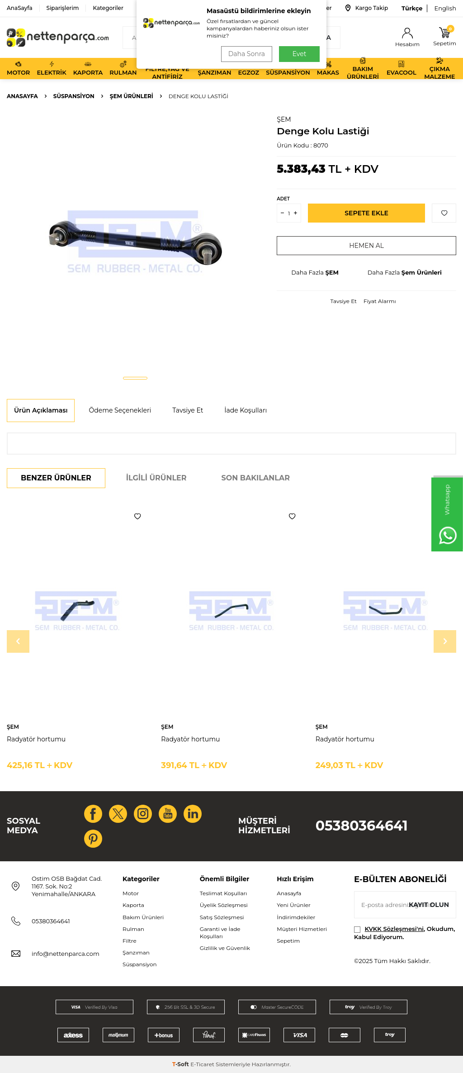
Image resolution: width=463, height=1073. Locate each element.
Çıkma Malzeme (439, 68)
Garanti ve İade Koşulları (220, 933)
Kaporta (88, 68)
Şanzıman (215, 68)
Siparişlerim (63, 8)
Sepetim (288, 940)
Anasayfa (22, 96)
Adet (283, 199)
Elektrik (51, 68)
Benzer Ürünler (56, 478)
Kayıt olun (429, 905)
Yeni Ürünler (293, 905)
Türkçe (412, 8)
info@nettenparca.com (65, 953)
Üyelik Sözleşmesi (224, 905)
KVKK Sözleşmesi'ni (394, 928)
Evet (300, 54)
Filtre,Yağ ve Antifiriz (167, 68)
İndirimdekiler (296, 917)
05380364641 (362, 825)
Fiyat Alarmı (380, 301)
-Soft (181, 1064)
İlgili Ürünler (156, 478)
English (445, 8)
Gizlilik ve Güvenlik (225, 948)
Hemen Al (366, 246)
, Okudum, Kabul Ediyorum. (404, 932)
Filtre (130, 940)
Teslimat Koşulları (223, 893)
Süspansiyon (288, 68)
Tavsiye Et (344, 301)
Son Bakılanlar (256, 478)
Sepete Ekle (366, 213)
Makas (328, 68)
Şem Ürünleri (131, 96)
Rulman (123, 68)
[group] (135, 242)
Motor (18, 68)
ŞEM (284, 119)
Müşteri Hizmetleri (302, 929)
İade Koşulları (245, 410)
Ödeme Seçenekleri (120, 410)
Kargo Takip (366, 8)
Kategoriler (108, 8)
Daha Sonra (246, 54)
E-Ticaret (202, 1064)
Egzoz (248, 68)
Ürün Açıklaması (40, 410)
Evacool (401, 68)
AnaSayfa (20, 8)
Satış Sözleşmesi (222, 917)
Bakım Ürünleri (363, 68)
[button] (135, 378)
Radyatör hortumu (36, 739)
